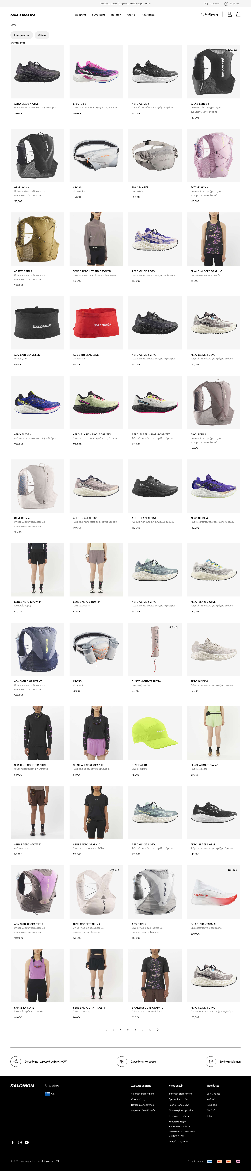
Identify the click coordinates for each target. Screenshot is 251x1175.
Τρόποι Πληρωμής (179, 1104)
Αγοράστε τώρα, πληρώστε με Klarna (180, 1124)
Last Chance (213, 1093)
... (142, 1029)
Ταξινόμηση (21, 35)
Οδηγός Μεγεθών (178, 1141)
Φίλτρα (42, 35)
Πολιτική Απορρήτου (142, 1104)
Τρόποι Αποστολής (179, 1099)
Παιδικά (116, 14)
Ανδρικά (80, 14)
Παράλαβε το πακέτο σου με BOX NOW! (182, 1133)
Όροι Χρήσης (138, 1099)
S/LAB (131, 14)
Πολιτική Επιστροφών (181, 1110)
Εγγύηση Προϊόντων (180, 1116)
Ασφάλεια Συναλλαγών (143, 1110)
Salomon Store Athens (143, 1093)
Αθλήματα (148, 14)
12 (150, 1029)
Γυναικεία (98, 14)
